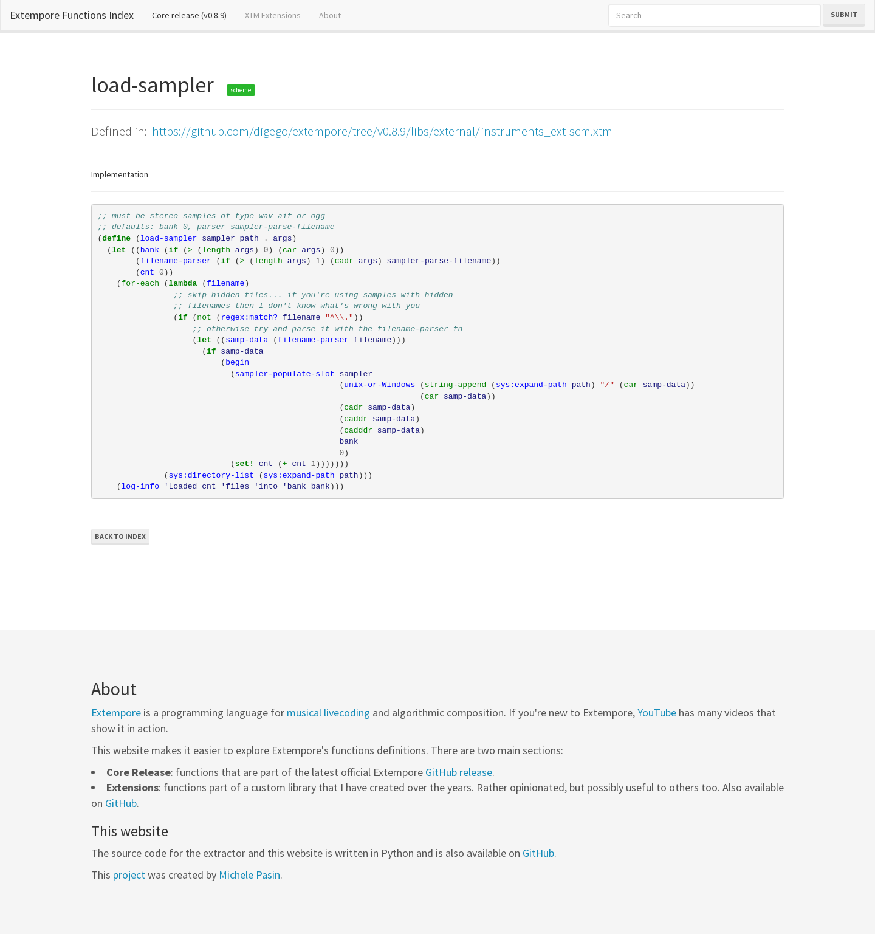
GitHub (121, 803)
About (330, 15)
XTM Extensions (273, 15)
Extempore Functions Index (72, 15)
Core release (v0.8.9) (194, 15)
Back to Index (120, 536)
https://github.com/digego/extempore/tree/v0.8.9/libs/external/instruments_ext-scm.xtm (382, 131)
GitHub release (458, 772)
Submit (844, 14)
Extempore (116, 712)
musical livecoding (328, 712)
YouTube (656, 712)
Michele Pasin (249, 875)
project (129, 875)
